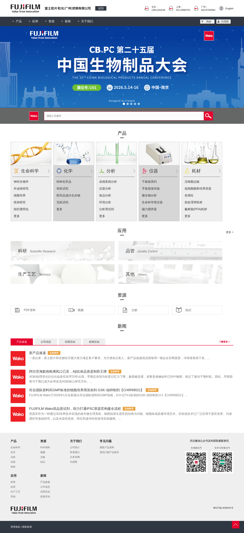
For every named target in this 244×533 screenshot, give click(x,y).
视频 (81, 310)
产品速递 (22, 341)
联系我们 (75, 452)
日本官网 (75, 457)
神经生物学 (21, 181)
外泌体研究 (21, 188)
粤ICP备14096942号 (223, 508)
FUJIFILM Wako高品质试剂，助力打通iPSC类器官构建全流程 (75, 409)
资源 (51, 21)
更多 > (229, 232)
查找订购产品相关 (109, 452)
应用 (35, 21)
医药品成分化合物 (68, 195)
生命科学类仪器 (152, 202)
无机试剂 (62, 202)
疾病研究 (20, 202)
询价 (208, 21)
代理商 (225, 21)
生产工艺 (34, 274)
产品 (19, 21)
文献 (134, 310)
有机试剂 (62, 188)
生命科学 (30, 170)
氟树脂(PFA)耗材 (196, 209)
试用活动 (70, 341)
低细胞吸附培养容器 (198, 188)
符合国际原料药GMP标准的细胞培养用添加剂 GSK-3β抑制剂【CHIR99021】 (86, 390)
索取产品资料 (107, 447)
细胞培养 (20, 195)
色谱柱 (189, 195)
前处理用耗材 (193, 202)
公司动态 (46, 341)
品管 (141, 250)
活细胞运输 (192, 181)
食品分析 (105, 195)
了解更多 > (224, 341)
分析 (110, 170)
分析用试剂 (106, 209)
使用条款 (15, 526)
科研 (37, 250)
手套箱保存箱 (151, 188)
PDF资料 (30, 310)
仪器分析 (105, 188)
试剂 (101, 8)
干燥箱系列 (149, 181)
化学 (68, 170)
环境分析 (105, 202)
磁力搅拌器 (149, 209)
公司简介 (75, 447)
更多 (17, 216)
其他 (136, 274)
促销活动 (94, 341)
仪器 (153, 170)
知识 (188, 310)
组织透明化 (21, 209)
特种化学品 (63, 181)
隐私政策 (27, 526)
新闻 (68, 21)
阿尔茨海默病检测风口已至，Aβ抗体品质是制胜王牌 (68, 371)
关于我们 (87, 21)
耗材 (196, 170)
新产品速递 (37, 353)
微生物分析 (149, 195)
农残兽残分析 (108, 181)
